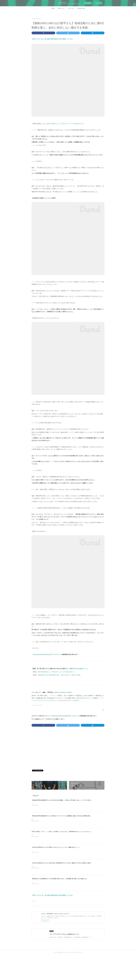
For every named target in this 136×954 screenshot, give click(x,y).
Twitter (42, 654)
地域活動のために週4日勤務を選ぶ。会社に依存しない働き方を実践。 (60, 675)
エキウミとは (71, 8)
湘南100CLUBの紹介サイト (78, 668)
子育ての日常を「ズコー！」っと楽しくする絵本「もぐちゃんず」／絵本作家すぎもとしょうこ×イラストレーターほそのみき (66, 830)
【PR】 (34, 39)
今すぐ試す (87, 3)
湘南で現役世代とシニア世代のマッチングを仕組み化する (65, 123)
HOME (52, 8)
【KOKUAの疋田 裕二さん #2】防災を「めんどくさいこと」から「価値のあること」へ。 (56, 846)
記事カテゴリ (61, 8)
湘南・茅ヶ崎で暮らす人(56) (37, 705)
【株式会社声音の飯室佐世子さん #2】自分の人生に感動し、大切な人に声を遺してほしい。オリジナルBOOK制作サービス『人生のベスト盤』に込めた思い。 (75, 798)
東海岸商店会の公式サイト (84, 698)
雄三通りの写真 (81, 8)
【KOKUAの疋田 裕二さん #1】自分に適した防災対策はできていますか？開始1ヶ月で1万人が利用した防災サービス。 (64, 861)
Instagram (48, 654)
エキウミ (57, 654)
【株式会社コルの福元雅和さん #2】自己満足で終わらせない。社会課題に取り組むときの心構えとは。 (60, 877)
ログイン (98, 3)
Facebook (36, 654)
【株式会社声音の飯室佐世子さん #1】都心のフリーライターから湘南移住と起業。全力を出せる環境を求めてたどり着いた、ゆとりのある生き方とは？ (73, 814)
